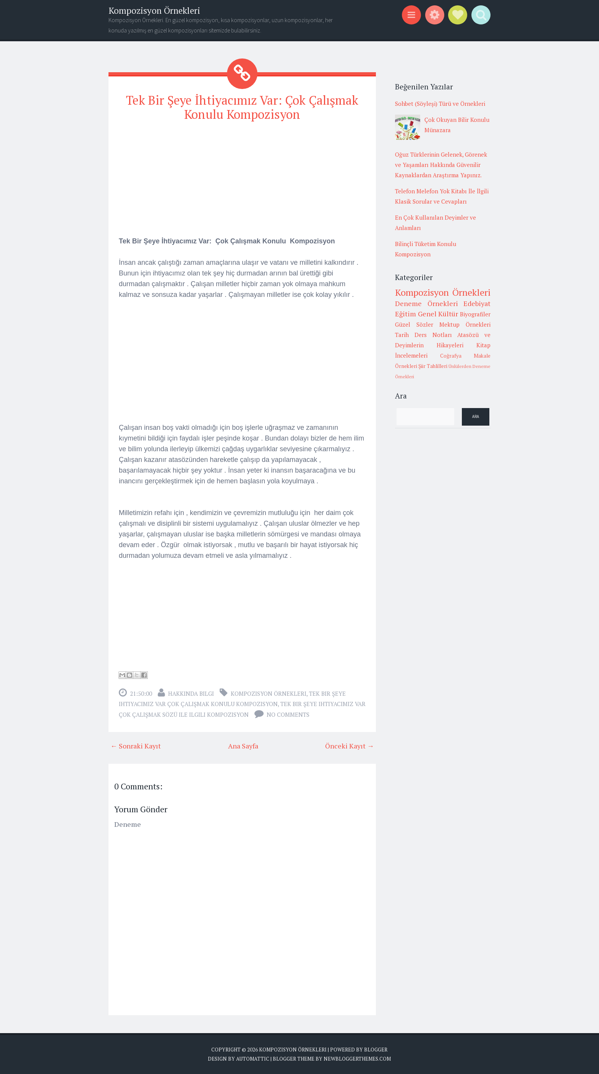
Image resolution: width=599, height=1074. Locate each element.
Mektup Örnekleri (465, 324)
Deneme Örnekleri (426, 303)
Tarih (402, 335)
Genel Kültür (438, 313)
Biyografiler (475, 314)
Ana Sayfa (243, 745)
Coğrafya (450, 355)
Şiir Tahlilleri (432, 366)
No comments (288, 714)
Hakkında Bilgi (191, 693)
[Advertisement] (242, 182)
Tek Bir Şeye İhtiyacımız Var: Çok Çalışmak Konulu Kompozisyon (242, 107)
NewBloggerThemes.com (357, 1058)
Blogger (375, 1049)
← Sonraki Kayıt (135, 745)
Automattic (252, 1058)
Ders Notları (433, 335)
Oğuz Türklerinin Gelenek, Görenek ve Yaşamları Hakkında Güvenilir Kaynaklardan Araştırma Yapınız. (441, 165)
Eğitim (405, 313)
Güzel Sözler (414, 324)
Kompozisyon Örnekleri (154, 10)
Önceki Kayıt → (349, 745)
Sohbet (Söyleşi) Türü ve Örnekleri (440, 103)
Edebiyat (477, 303)
